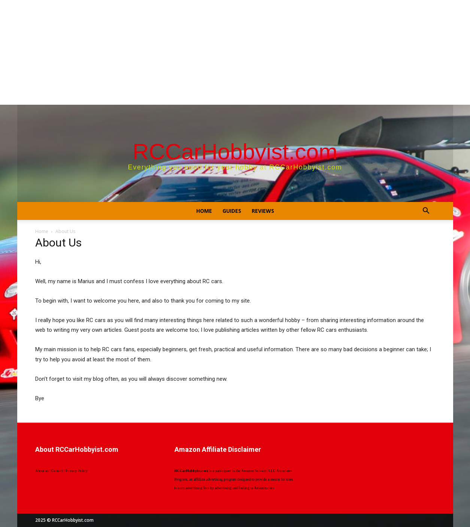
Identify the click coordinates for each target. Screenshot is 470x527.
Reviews (263, 210)
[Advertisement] (235, 52)
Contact (57, 471)
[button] (426, 211)
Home (204, 210)
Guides (231, 210)
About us (42, 471)
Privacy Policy (77, 471)
